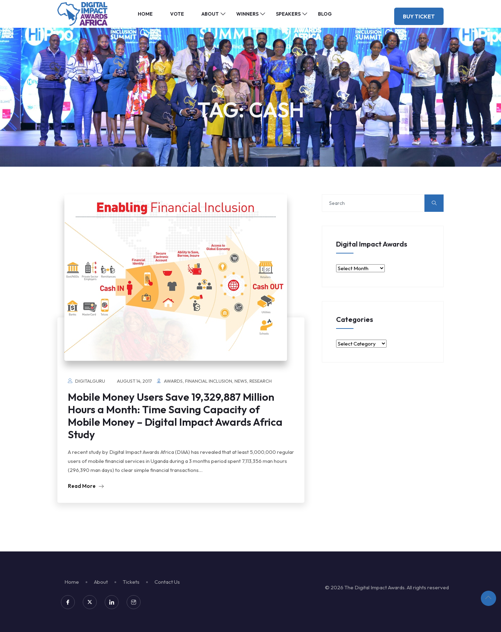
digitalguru (90, 381)
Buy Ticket (419, 16)
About (210, 14)
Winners (247, 14)
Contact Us (167, 582)
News (240, 381)
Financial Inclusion (208, 381)
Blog (325, 14)
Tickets (131, 582)
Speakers (288, 14)
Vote (177, 14)
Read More (86, 486)
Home (145, 14)
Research (260, 381)
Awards (173, 381)
